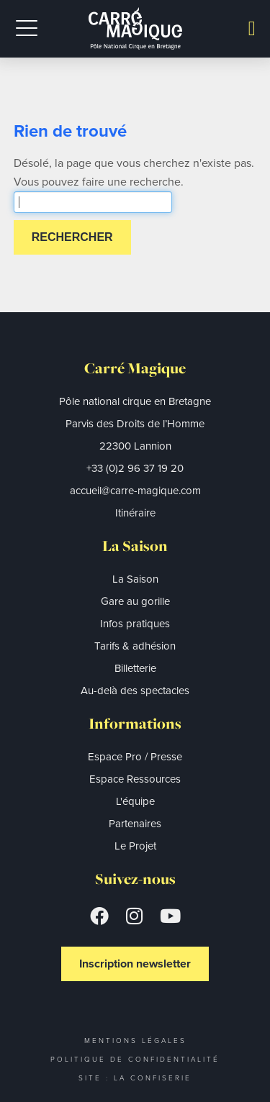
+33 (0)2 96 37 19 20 (135, 468)
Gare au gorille (135, 601)
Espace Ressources (135, 779)
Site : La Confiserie (135, 1078)
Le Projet (135, 846)
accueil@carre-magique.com (135, 490)
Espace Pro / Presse (135, 757)
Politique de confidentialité (135, 1059)
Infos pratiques (135, 624)
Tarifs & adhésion (135, 646)
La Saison (135, 579)
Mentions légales (135, 1040)
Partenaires (135, 824)
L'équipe (135, 801)
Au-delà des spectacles (135, 690)
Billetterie (135, 668)
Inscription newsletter (135, 963)
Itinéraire (135, 513)
